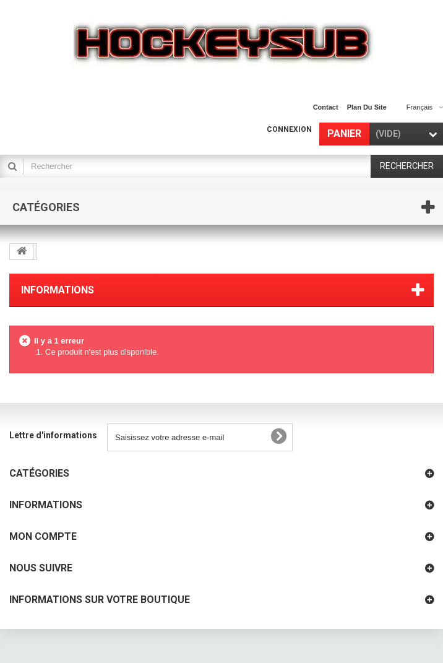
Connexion (289, 129)
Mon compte (43, 536)
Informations (57, 290)
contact (325, 107)
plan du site (367, 107)
